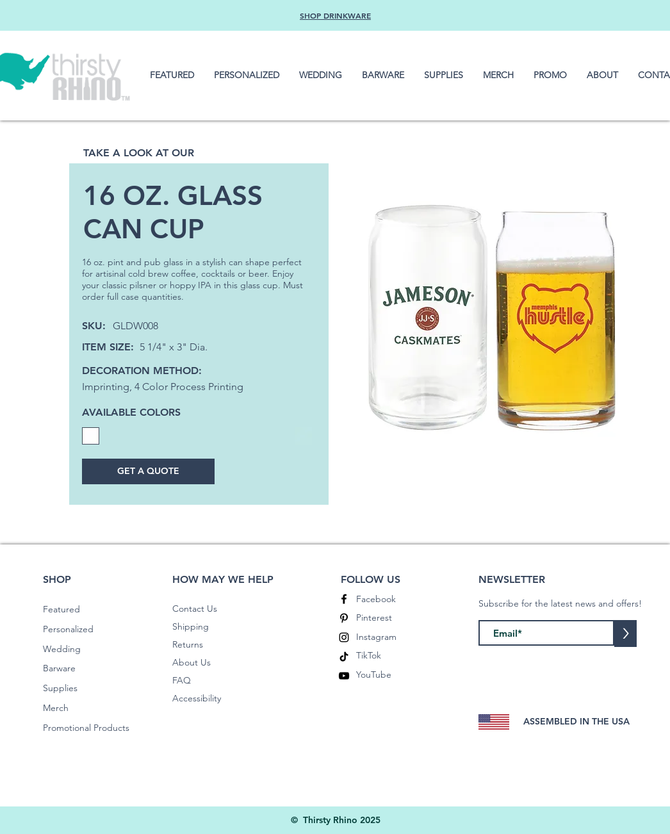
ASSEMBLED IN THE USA (576, 721)
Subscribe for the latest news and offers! (560, 603)
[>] (625, 633)
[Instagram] (344, 637)
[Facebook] (344, 599)
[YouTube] (344, 675)
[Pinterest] (344, 618)
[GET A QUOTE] (148, 471)
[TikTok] (344, 656)
